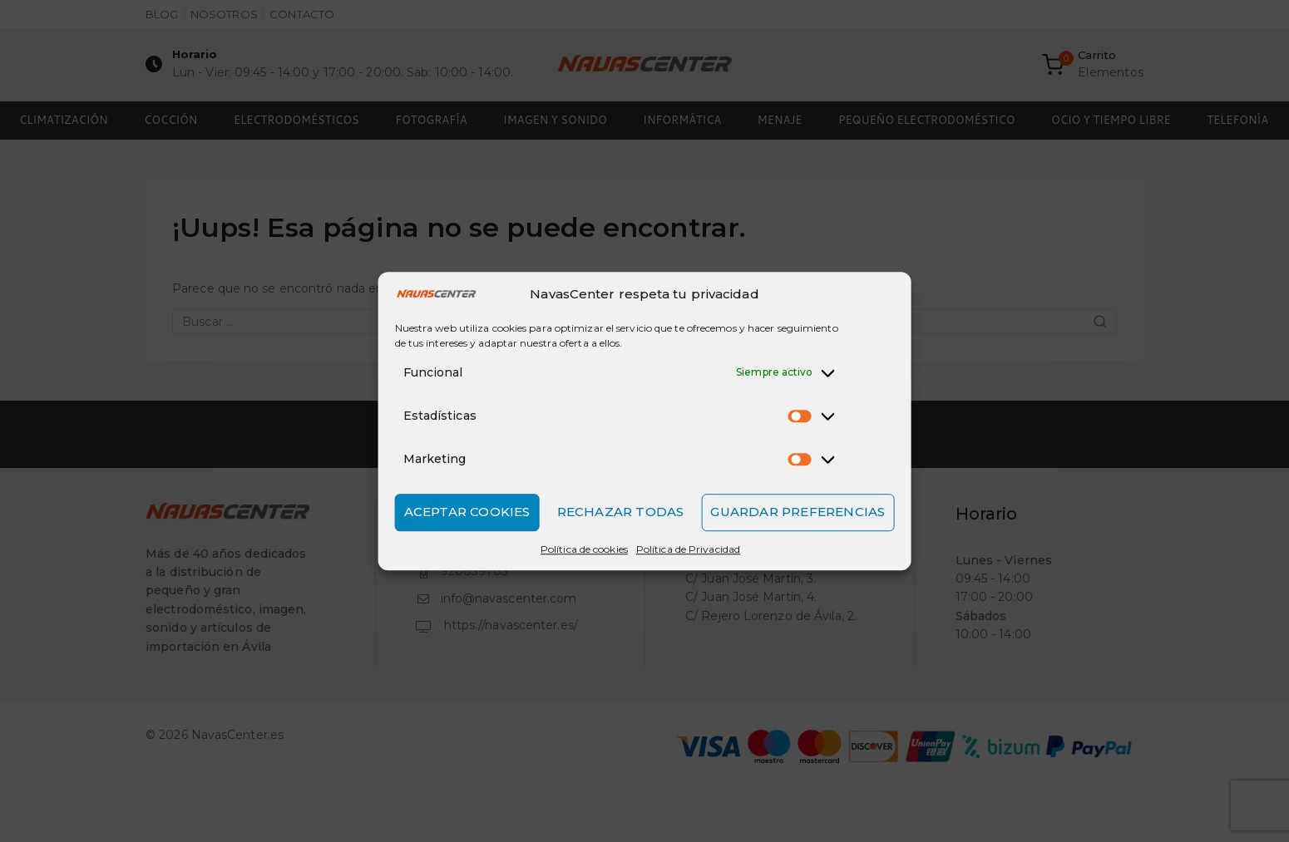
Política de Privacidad (688, 549)
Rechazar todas (620, 511)
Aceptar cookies (467, 511)
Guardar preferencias (797, 511)
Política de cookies (584, 549)
